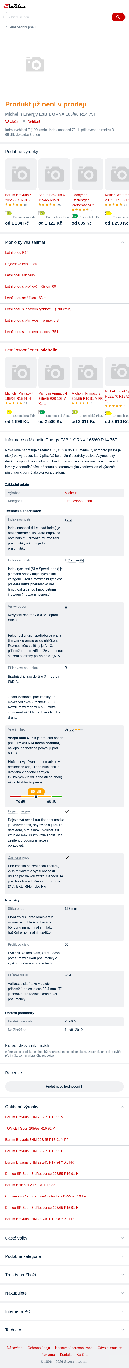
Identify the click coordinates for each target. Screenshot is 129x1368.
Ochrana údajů (39, 1348)
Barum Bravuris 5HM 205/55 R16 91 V (34, 1117)
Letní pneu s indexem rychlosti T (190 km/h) (38, 309)
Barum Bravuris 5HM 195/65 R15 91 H (34, 1151)
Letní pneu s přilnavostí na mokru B (32, 320)
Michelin (71, 493)
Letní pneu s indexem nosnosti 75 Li (32, 332)
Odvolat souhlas (110, 1348)
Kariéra (82, 1354)
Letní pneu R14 (16, 252)
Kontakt (65, 1354)
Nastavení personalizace (73, 1348)
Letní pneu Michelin (20, 275)
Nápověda (15, 1348)
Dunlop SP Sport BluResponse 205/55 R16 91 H (41, 1173)
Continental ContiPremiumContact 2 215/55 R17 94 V (45, 1196)
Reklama (48, 1354)
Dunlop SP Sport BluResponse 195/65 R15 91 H (41, 1207)
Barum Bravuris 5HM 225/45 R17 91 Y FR (37, 1140)
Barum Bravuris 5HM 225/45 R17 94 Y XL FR (39, 1162)
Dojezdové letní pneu (21, 264)
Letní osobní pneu (22, 27)
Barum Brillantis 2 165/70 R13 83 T (31, 1185)
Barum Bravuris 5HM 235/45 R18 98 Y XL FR (39, 1219)
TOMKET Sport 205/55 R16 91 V (30, 1128)
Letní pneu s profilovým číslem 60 (30, 286)
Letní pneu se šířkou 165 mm (27, 298)
